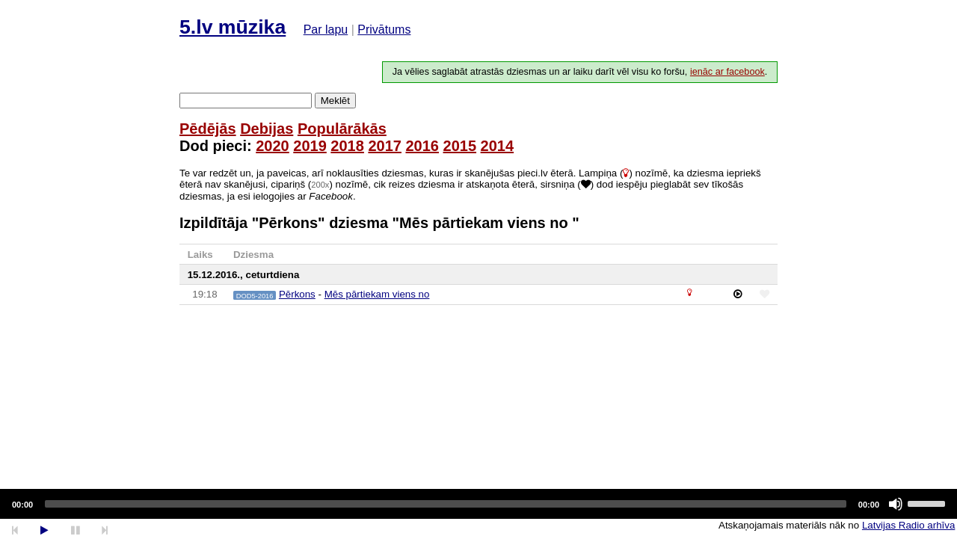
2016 (422, 146)
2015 (460, 146)
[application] (478, 504)
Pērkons (297, 294)
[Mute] (895, 503)
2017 (384, 146)
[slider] (445, 504)
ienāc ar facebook (727, 72)
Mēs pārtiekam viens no (377, 294)
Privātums (383, 29)
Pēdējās (207, 128)
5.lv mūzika (232, 27)
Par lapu (326, 29)
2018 (347, 146)
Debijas (266, 128)
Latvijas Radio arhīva (908, 525)
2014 (497, 146)
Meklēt (335, 100)
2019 (310, 146)
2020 (272, 146)
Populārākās (342, 128)
